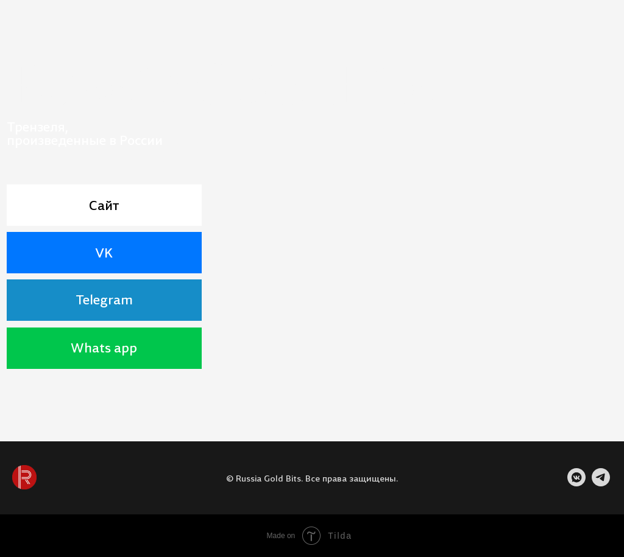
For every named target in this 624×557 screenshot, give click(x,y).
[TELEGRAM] (601, 483)
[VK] (576, 483)
